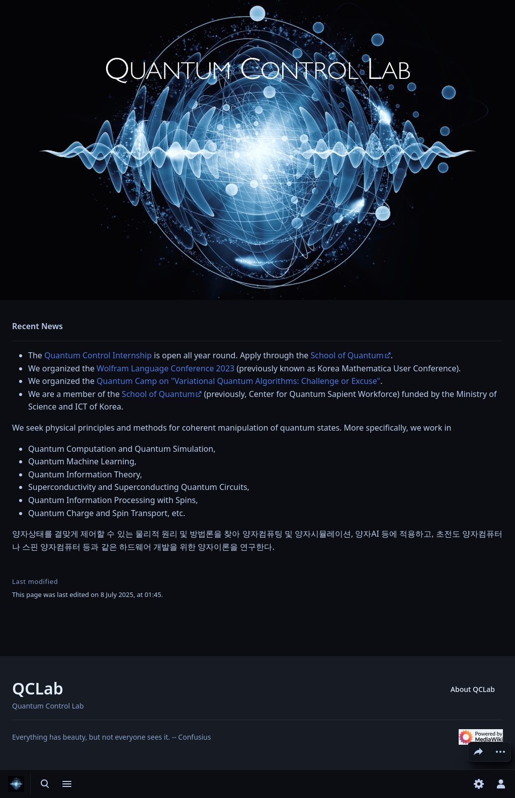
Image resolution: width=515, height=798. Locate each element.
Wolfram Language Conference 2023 (165, 368)
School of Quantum (347, 355)
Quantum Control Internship (98, 355)
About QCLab (473, 689)
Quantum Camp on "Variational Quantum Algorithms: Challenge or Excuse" (238, 380)
